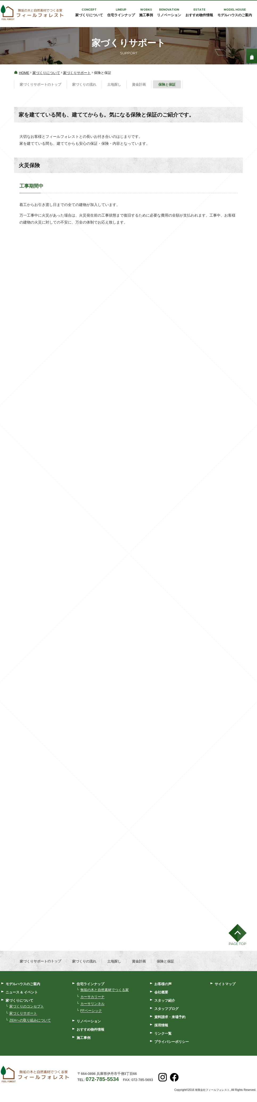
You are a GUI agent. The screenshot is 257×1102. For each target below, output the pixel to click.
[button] (237, 936)
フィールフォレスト (32, 13)
